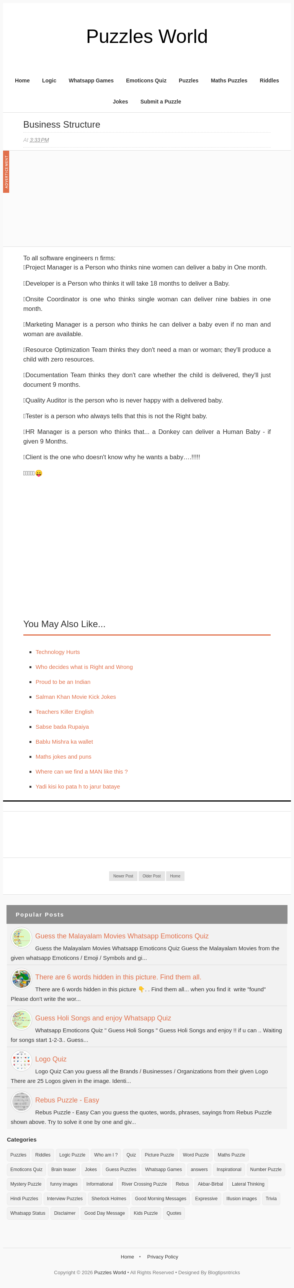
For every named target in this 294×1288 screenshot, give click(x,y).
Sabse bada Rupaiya (62, 726)
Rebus (182, 1184)
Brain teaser (63, 1169)
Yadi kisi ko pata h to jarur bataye (78, 786)
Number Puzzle (266, 1169)
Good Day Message (104, 1213)
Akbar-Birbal (210, 1184)
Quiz (131, 1155)
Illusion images (242, 1198)
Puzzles (188, 80)
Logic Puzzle (72, 1155)
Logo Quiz (51, 1059)
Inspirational (229, 1169)
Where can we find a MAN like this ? (82, 771)
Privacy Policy (162, 1257)
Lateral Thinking (248, 1184)
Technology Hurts (58, 652)
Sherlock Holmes (108, 1198)
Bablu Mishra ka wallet (64, 741)
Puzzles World (147, 36)
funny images (63, 1184)
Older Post (152, 876)
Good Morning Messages (160, 1198)
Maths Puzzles (229, 80)
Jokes (120, 102)
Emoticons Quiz (146, 80)
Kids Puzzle (146, 1213)
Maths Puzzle (231, 1155)
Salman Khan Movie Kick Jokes (76, 696)
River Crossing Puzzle (144, 1184)
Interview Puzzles (65, 1198)
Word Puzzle (196, 1155)
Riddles (269, 80)
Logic (49, 80)
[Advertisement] (80, 202)
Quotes (174, 1213)
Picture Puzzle (159, 1155)
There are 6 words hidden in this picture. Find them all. (118, 977)
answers (199, 1169)
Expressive (206, 1198)
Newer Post (123, 876)
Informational (100, 1184)
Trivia (271, 1198)
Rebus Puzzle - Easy (67, 1100)
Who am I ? (106, 1155)
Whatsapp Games (91, 80)
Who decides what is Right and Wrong (84, 667)
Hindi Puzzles (24, 1198)
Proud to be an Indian (63, 681)
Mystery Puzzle (25, 1184)
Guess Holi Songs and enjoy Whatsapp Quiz (103, 1018)
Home (22, 80)
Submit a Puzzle (160, 102)
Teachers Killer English (65, 711)
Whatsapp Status (27, 1213)
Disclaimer (64, 1213)
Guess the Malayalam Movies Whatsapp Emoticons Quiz (122, 936)
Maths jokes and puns (63, 756)
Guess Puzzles (121, 1169)
